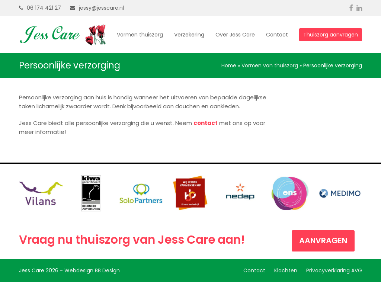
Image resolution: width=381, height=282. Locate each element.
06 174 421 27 (44, 8)
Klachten (285, 270)
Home (228, 65)
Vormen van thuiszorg (269, 65)
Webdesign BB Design (92, 270)
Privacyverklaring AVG (334, 270)
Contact (254, 270)
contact (205, 123)
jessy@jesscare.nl (101, 8)
